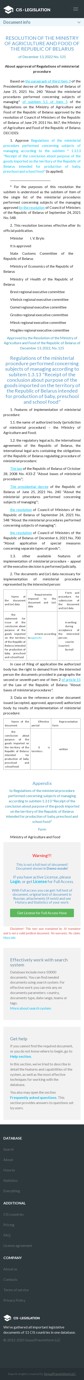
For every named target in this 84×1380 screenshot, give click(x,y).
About (8, 1159)
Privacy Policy (14, 1300)
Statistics (10, 1180)
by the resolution (32, 207)
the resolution (21, 509)
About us (10, 1269)
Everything (11, 1191)
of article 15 (71, 679)
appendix (36, 637)
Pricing (8, 1224)
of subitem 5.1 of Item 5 (45, 101)
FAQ (7, 1235)
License (40, 881)
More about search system (30, 1008)
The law (16, 468)
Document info (16, 22)
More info (9, 938)
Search (8, 1149)
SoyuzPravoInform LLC (60, 1374)
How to (9, 1170)
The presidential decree (29, 486)
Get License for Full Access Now (42, 913)
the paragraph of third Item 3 (48, 81)
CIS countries (13, 1214)
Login (15, 881)
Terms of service (16, 1290)
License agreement (17, 1245)
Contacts (10, 1279)
